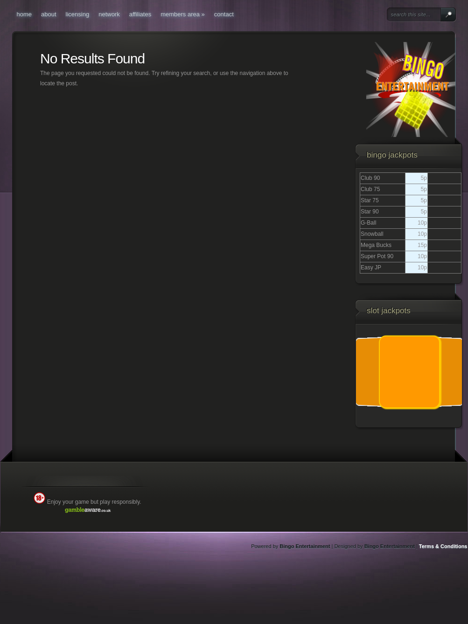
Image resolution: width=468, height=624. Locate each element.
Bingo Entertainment (304, 546)
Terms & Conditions (443, 546)
